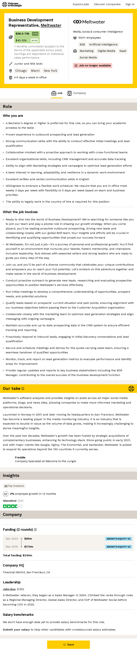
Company (76, 93)
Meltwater (51, 25)
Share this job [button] (18, 616)
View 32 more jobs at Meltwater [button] (30, 623)
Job (56, 93)
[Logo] (12, 4)
